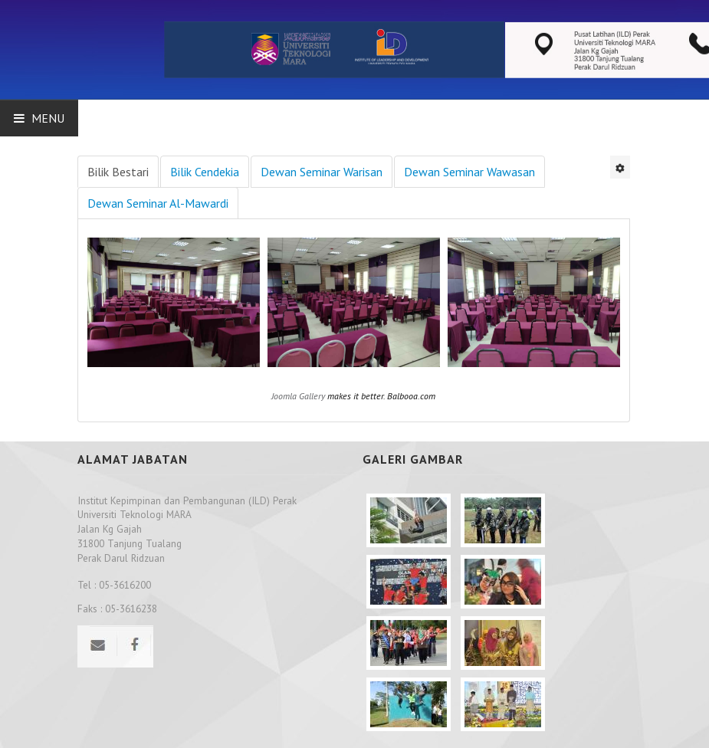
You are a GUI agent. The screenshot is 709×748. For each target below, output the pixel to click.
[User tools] (620, 167)
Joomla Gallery (298, 396)
